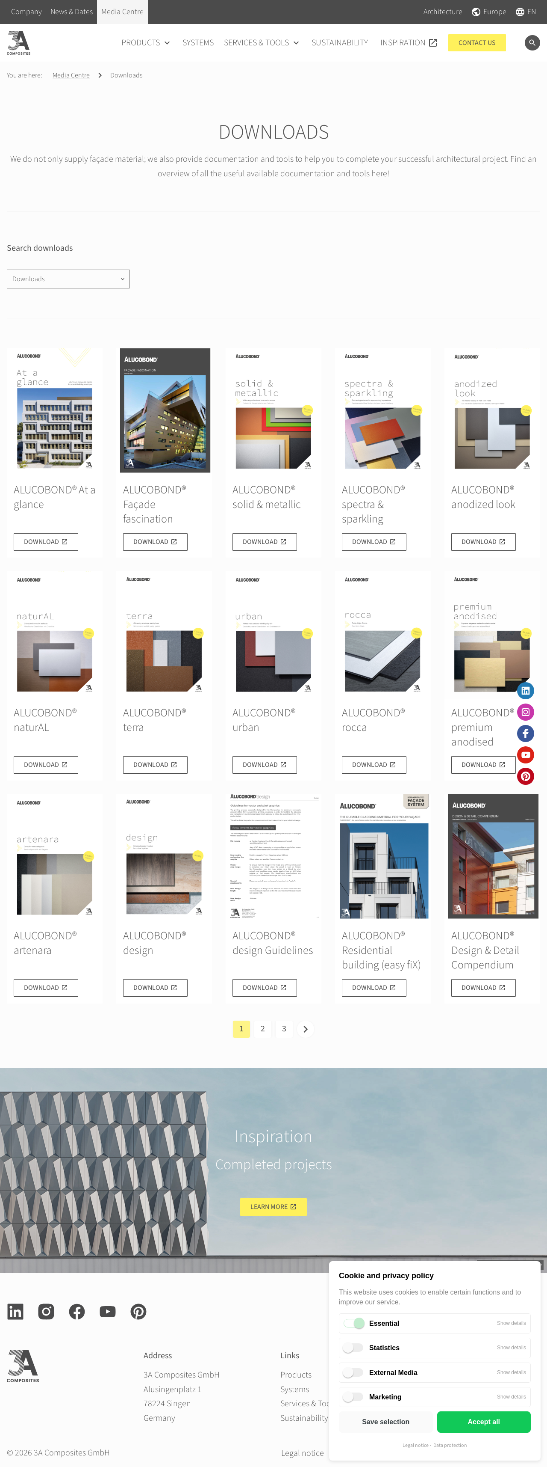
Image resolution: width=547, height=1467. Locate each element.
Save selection (385, 1421)
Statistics (384, 1347)
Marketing (385, 1397)
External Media (393, 1372)
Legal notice (416, 1445)
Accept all (484, 1421)
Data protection (450, 1445)
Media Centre (71, 75)
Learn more (269, 1207)
